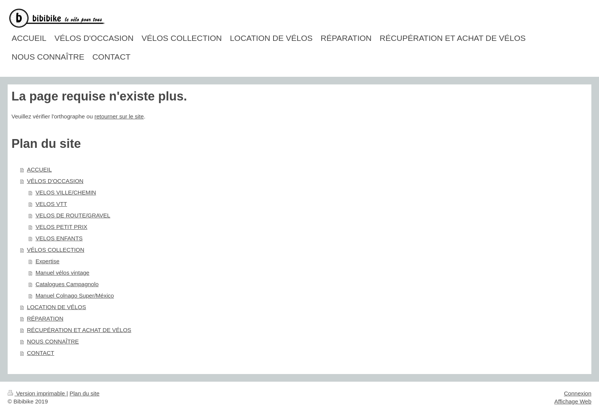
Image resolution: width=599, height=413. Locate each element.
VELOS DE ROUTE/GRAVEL (73, 215)
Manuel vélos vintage (62, 272)
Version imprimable (37, 393)
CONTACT (40, 353)
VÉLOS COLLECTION (55, 249)
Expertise (48, 261)
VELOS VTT (51, 204)
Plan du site (84, 393)
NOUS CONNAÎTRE (53, 341)
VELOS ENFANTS (59, 238)
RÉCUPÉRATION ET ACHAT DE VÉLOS (79, 330)
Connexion (577, 393)
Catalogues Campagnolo (67, 284)
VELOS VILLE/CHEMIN (66, 192)
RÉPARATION (45, 318)
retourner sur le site (119, 116)
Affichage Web (572, 401)
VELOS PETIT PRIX (61, 227)
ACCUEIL (39, 169)
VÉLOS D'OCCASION (55, 181)
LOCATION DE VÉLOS (56, 307)
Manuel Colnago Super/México (75, 295)
